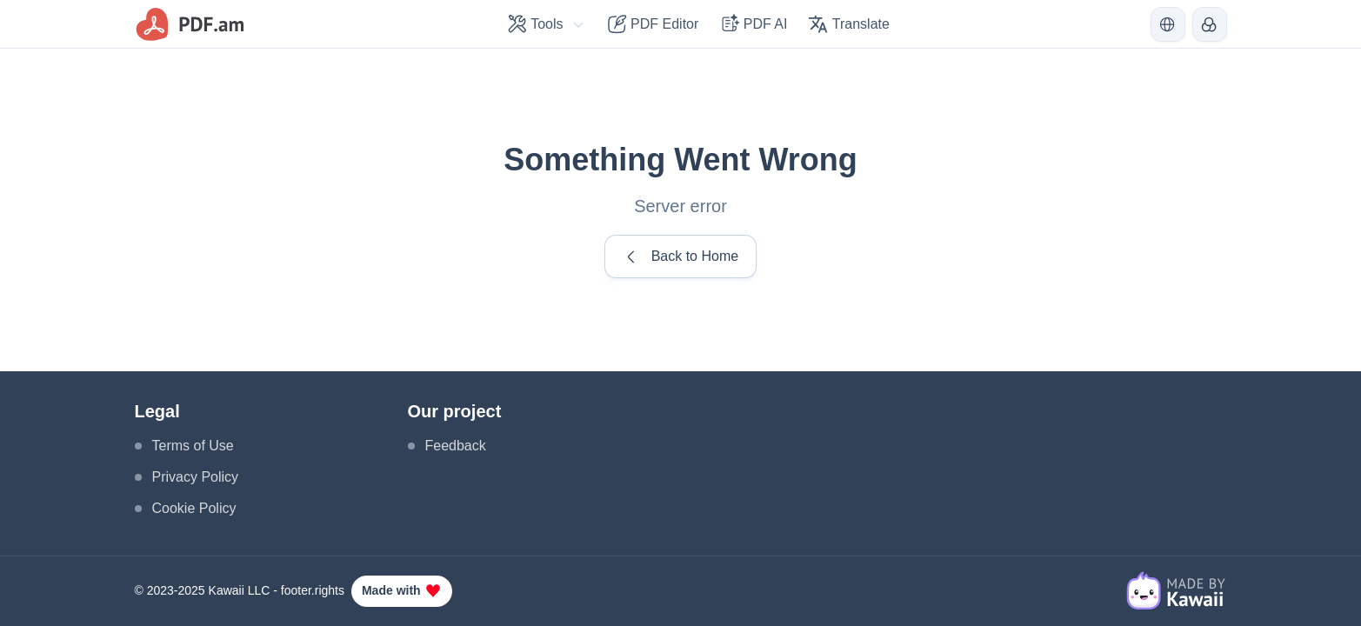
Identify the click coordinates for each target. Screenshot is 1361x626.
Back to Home (680, 257)
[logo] (191, 24)
